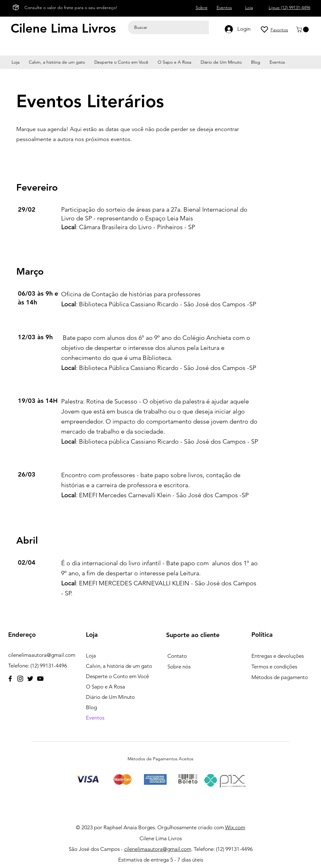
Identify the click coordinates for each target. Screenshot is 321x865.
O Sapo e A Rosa (105, 686)
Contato (177, 656)
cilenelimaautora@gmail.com (41, 655)
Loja (91, 655)
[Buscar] (169, 27)
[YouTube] (40, 679)
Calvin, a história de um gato (119, 666)
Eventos (95, 718)
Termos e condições (274, 666)
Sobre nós (179, 666)
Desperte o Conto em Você (117, 676)
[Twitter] (30, 679)
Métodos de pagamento (279, 677)
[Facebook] (10, 679)
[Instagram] (20, 679)
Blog (91, 707)
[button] (303, 29)
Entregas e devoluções (277, 656)
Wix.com (235, 827)
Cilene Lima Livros (63, 28)
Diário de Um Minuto (110, 697)
